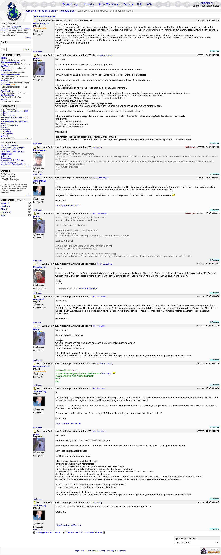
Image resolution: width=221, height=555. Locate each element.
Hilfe (139, 4)
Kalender (89, 4)
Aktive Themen (107, 4)
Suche (127, 4)
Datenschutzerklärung (96, 550)
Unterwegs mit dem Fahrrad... (13, 160)
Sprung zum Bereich (186, 538)
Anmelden (206, 3)
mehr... (28, 138)
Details (28, 38)
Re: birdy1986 (99, 326)
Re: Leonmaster (99, 213)
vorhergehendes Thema (46, 532)
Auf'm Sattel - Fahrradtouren (12, 152)
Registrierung (70, 4)
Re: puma (97, 147)
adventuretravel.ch (8, 162)
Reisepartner (66, 10)
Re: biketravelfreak (105, 55)
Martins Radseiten (88, 288)
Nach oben (37, 52)
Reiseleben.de (6, 154)
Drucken (214, 51)
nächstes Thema (95, 532)
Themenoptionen (44, 16)
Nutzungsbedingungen (116, 550)
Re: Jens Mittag (99, 296)
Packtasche (8, 134)
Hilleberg (7, 132)
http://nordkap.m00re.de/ (68, 205)
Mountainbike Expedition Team (13, 164)
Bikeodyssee (6, 158)
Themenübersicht (72, 532)
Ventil (5, 136)
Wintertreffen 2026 (10, 125)
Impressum (79, 550)
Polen (5, 113)
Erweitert (27, 50)
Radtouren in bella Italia (10, 150)
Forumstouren (9, 115)
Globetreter (5, 156)
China (5, 119)
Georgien (7, 130)
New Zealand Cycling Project (12, 148)
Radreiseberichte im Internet (14, 117)
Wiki (149, 4)
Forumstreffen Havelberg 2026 (15, 111)
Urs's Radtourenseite (9, 145)
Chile (5, 128)
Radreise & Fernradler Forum (40, 10)
